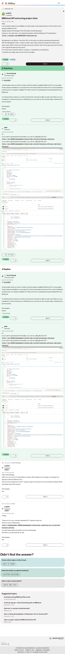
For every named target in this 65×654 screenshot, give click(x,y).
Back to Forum (8, 564)
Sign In (62, 3)
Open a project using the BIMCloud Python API (20, 620)
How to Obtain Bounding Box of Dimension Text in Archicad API (26, 614)
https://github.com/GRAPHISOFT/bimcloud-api (19, 35)
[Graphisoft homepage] (57, 638)
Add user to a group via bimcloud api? (17, 608)
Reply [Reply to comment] (48, 120)
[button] (3, 63)
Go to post (9, 114)
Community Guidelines (42, 650)
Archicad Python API (9, 599)
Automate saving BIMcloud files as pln (17, 597)
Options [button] (62, 8)
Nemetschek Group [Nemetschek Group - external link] (41, 652)
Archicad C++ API (9, 605)
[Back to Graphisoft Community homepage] (10, 3)
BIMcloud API (7, 610)
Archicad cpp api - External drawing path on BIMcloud (22, 603)
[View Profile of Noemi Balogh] (11, 73)
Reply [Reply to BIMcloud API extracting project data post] (45, 64)
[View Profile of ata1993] (8, 13)
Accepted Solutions (11, 574)
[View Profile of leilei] (5, 127)
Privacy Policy (19, 650)
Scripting (12, 59)
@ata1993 (7, 80)
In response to (12, 463)
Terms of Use (29, 650)
